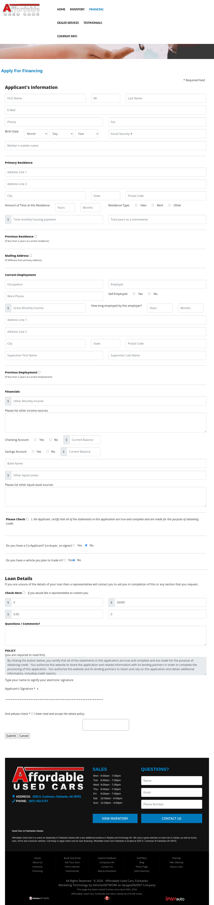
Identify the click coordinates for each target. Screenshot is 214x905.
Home (61, 9)
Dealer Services (68, 23)
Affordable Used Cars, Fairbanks (126, 881)
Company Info (67, 36)
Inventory (77, 9)
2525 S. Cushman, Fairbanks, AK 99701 (57, 796)
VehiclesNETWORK (105, 885)
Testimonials (93, 23)
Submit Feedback (107, 858)
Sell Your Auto (72, 862)
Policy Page (142, 866)
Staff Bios (142, 858)
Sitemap (176, 858)
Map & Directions (107, 871)
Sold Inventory (141, 871)
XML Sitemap (177, 862)
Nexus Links (176, 866)
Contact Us (171, 818)
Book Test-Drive (72, 858)
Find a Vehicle (72, 866)
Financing (96, 9)
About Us (37, 862)
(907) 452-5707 (38, 801)
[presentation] (106, 732)
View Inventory (115, 818)
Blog (141, 862)
